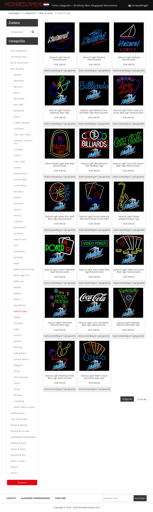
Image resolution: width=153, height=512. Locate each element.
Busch (17, 116)
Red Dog (18, 347)
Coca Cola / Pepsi (22, 134)
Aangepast (22, 482)
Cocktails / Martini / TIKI (23, 142)
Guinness (18, 203)
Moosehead (19, 305)
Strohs (17, 383)
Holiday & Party (18, 443)
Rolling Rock (20, 353)
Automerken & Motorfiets (23, 437)
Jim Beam (18, 233)
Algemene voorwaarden (35, 498)
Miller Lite (19, 281)
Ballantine (19, 80)
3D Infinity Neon (81, 5)
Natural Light (20, 311)
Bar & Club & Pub (19, 62)
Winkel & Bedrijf (19, 425)
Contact (11, 498)
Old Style (18, 323)
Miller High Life (21, 275)
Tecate (17, 389)
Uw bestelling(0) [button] (138, 5)
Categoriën (30, 13)
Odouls (17, 317)
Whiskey (18, 395)
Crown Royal (20, 185)
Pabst (16, 329)
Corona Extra (20, 173)
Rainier (17, 341)
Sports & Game (18, 449)
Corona (17, 167)
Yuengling (19, 401)
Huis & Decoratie (19, 419)
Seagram (18, 365)
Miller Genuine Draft (24, 269)
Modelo (17, 287)
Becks (16, 92)
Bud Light (18, 104)
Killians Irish (20, 239)
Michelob (18, 257)
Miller (17, 263)
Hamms (17, 209)
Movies (14, 467)
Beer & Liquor (46, 13)
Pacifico (17, 335)
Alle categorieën (19, 50)
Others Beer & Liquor (24, 407)
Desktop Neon (18, 413)
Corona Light (20, 179)
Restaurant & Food (20, 431)
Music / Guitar (18, 461)
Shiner (17, 371)
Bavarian (18, 86)
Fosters (17, 197)
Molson (17, 299)
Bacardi (17, 74)
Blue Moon (19, 98)
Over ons (60, 498)
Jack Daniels (20, 227)
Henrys (17, 215)
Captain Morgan (22, 122)
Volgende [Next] (127, 398)
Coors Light (19, 161)
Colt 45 (17, 155)
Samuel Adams (21, 359)
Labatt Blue (19, 251)
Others (14, 473)
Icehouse (18, 221)
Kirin (16, 245)
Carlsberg (18, 128)
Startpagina (14, 13)
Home (55, 5)
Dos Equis (19, 191)
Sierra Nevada (21, 377)
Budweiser (19, 110)
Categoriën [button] (65, 5)
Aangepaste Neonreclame (104, 5)
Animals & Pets (18, 455)
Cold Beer (18, 149)
